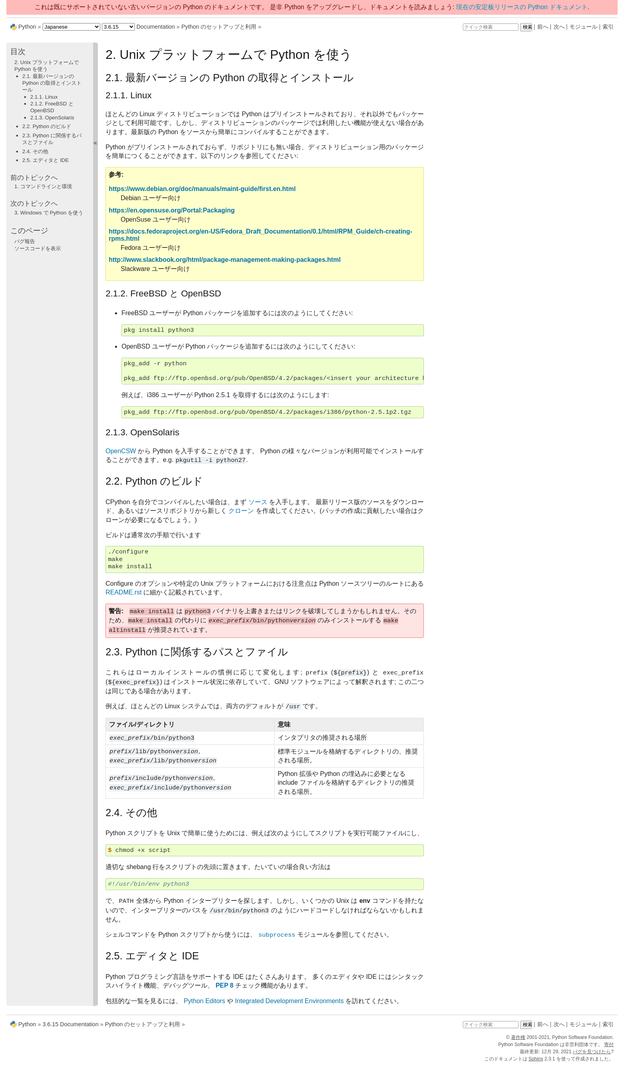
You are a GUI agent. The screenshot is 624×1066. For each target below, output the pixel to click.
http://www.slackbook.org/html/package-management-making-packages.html (225, 259)
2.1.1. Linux (44, 97)
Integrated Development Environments (289, 1001)
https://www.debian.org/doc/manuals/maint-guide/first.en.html (202, 188)
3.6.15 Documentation (71, 1024)
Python (27, 26)
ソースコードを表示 (37, 248)
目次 (17, 51)
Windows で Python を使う (49, 213)
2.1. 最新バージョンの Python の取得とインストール (52, 83)
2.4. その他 (35, 151)
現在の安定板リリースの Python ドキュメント (522, 7)
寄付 (609, 1044)
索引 (608, 26)
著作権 (518, 1037)
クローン (241, 510)
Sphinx (535, 1059)
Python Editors (204, 1001)
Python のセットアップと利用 (219, 26)
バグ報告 (24, 241)
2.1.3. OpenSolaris (52, 118)
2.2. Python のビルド (46, 126)
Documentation (155, 26)
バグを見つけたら (592, 1051)
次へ (559, 26)
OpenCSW (120, 451)
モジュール (583, 26)
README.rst (123, 592)
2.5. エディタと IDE (45, 160)
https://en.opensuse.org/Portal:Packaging (172, 210)
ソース (257, 502)
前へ (542, 26)
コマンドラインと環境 (43, 186)
